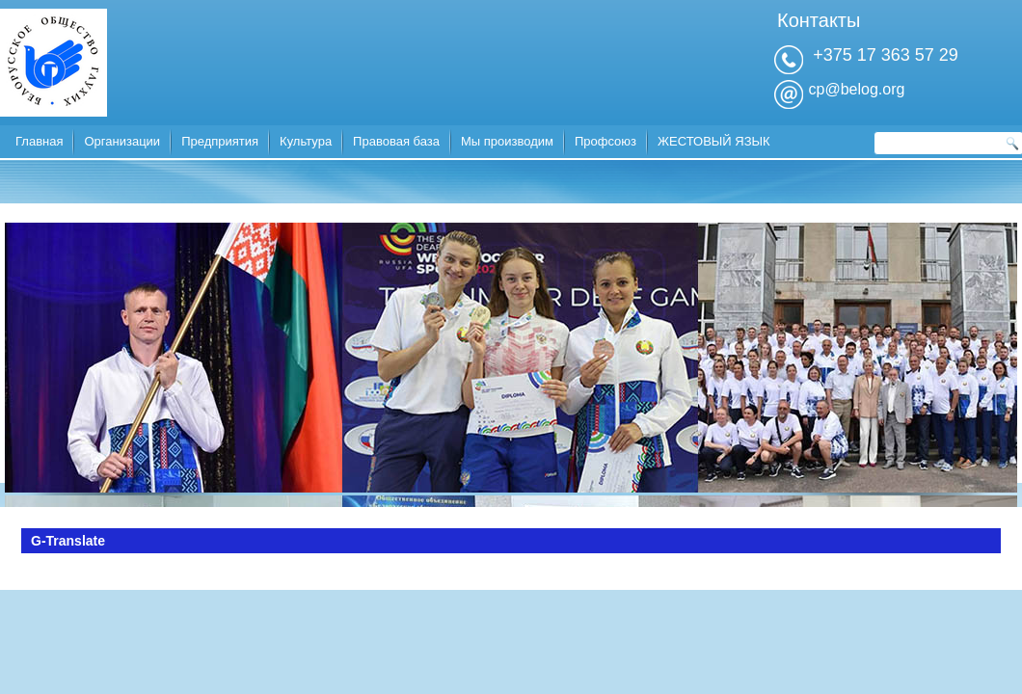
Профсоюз (605, 141)
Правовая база (396, 141)
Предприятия (219, 141)
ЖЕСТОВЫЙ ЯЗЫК (714, 141)
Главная (39, 141)
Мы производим (507, 141)
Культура (306, 141)
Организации (122, 141)
